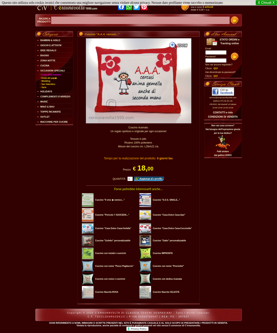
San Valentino (48, 84)
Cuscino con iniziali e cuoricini (110, 253)
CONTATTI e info (223, 112)
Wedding (45, 81)
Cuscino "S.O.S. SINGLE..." (166, 200)
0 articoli (208, 6)
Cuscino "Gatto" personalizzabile (169, 240)
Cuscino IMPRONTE (163, 253)
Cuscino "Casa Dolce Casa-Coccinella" (172, 228)
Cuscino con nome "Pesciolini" (168, 266)
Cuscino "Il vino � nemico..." (110, 200)
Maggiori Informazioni (237, 2)
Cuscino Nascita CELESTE (166, 292)
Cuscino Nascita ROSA (106, 292)
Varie (44, 87)
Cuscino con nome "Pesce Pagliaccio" (114, 266)
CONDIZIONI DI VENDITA (223, 116)
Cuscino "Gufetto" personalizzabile (112, 240)
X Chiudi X (266, 2)
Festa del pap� (49, 78)
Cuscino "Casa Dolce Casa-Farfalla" (113, 228)
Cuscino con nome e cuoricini (110, 279)
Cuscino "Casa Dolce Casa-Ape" (169, 215)
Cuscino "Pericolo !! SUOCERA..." (112, 215)
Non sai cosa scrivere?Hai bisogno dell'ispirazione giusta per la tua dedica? (223, 129)
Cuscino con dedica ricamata (167, 279)
